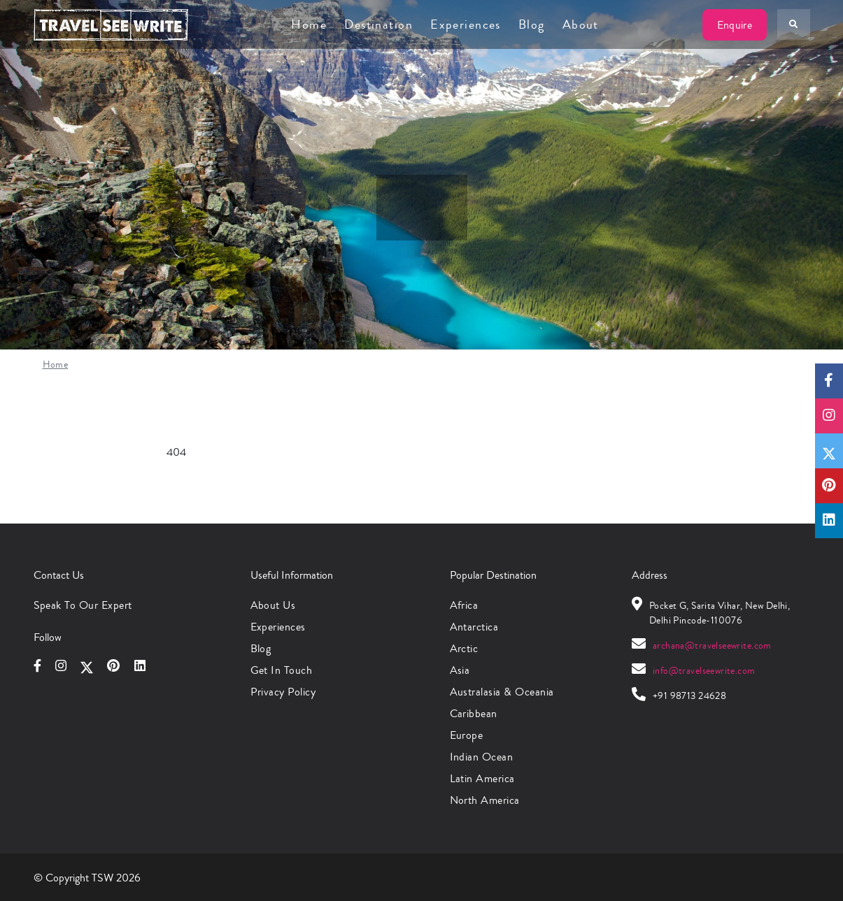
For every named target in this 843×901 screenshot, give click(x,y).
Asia (460, 670)
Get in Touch (281, 670)
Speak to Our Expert (83, 605)
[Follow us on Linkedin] (829, 520)
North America (485, 800)
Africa (464, 605)
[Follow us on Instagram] (829, 415)
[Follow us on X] (829, 450)
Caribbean (473, 713)
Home (309, 24)
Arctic (464, 648)
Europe (466, 735)
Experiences (465, 24)
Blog (531, 24)
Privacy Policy (283, 692)
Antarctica (474, 627)
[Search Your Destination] (793, 24)
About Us (273, 605)
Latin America (482, 778)
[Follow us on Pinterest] (829, 485)
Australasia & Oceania (502, 692)
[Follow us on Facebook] (829, 380)
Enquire (734, 25)
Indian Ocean (481, 757)
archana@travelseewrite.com (712, 646)
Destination (378, 24)
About (580, 24)
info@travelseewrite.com (704, 671)
